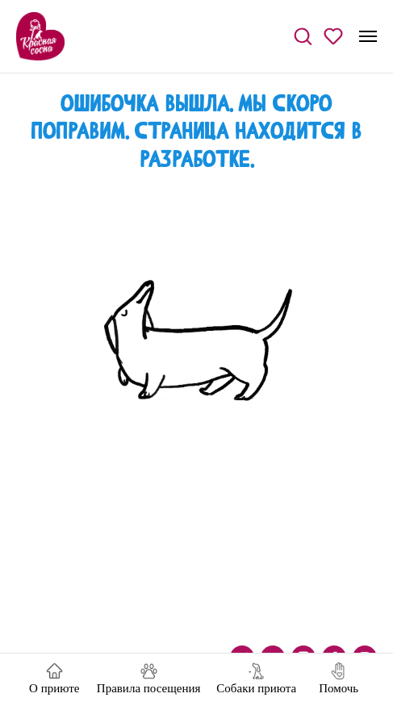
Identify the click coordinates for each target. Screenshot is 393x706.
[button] (302, 35)
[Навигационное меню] (368, 36)
